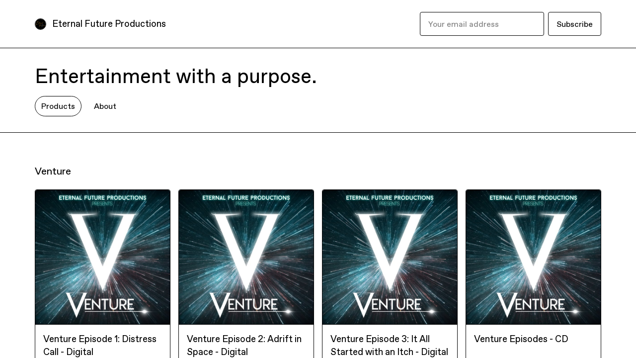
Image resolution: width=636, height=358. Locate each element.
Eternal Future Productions (109, 23)
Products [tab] (58, 105)
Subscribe (574, 23)
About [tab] (105, 105)
